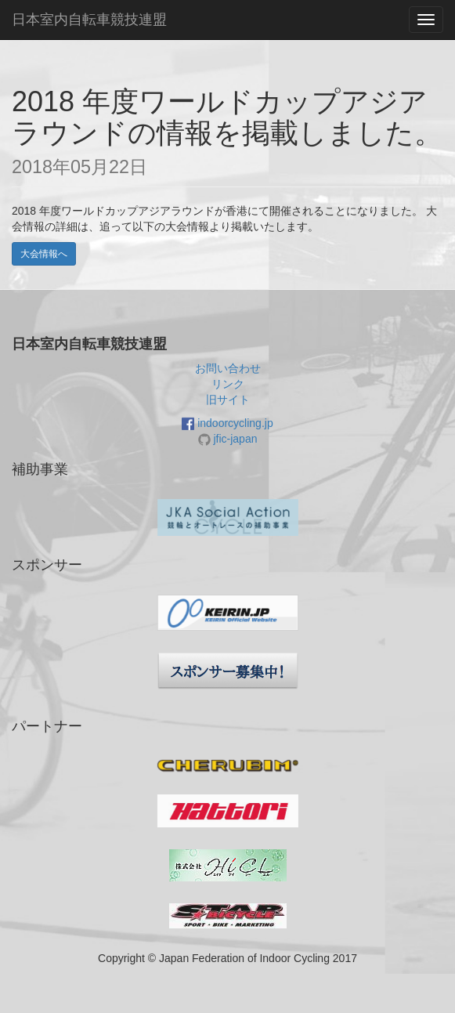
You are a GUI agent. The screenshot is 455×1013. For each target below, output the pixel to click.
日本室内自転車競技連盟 (89, 19)
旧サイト (228, 399)
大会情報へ (43, 253)
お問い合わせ (228, 368)
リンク (227, 384)
